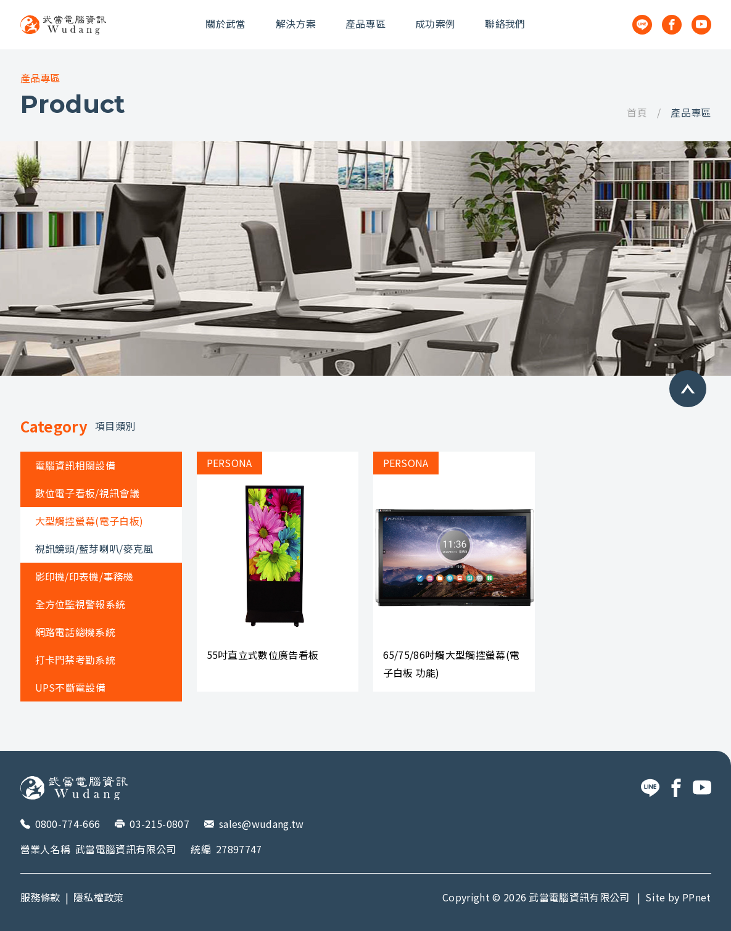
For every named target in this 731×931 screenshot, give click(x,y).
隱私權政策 (98, 897)
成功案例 (435, 23)
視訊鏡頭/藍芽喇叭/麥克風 (94, 548)
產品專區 (365, 23)
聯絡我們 (505, 23)
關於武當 (225, 23)
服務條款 (40, 897)
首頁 (637, 112)
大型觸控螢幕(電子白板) (89, 520)
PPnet (696, 897)
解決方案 (296, 23)
